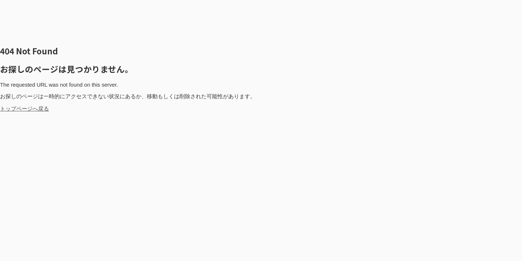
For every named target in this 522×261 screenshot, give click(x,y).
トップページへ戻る (24, 108)
